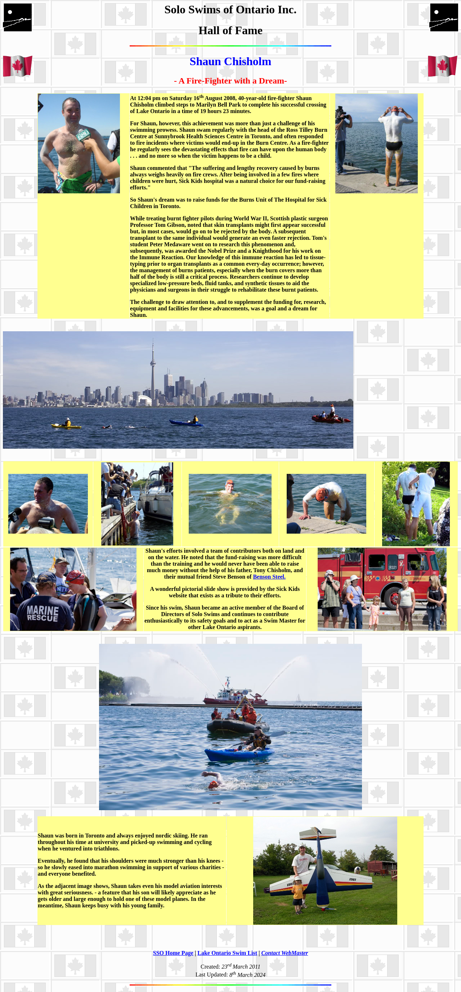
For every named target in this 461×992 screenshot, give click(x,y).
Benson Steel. (269, 577)
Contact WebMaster (284, 953)
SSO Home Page (173, 953)
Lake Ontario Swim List (227, 953)
